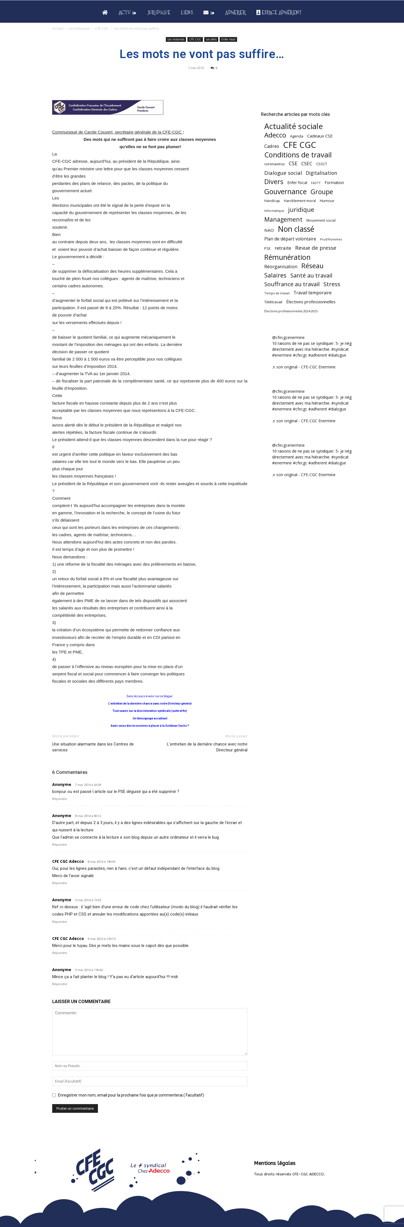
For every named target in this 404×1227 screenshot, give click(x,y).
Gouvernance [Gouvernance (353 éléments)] (285, 191)
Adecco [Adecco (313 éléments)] (275, 135)
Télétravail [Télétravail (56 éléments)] (273, 301)
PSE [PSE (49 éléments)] (267, 248)
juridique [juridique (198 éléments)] (301, 209)
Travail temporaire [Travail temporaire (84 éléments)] (312, 293)
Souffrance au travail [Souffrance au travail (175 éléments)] (292, 284)
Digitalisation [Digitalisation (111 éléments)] (321, 173)
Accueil (57, 28)
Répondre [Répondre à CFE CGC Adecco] (59, 883)
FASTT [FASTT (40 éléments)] (316, 183)
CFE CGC (102, 28)
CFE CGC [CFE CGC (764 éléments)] (299, 145)
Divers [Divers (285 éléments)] (273, 182)
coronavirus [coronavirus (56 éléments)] (274, 163)
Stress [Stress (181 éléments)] (331, 284)
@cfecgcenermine (288, 337)
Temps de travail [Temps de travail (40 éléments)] (277, 293)
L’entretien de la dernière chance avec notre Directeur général (207, 747)
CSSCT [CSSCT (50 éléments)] (321, 163)
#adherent (317, 355)
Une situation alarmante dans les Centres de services (93, 747)
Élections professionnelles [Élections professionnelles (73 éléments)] (311, 301)
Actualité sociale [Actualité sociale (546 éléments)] (293, 126)
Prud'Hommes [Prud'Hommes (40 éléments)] (331, 239)
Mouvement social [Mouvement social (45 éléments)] (321, 220)
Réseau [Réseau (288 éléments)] (312, 266)
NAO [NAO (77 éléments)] (269, 230)
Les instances (79, 28)
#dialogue (337, 355)
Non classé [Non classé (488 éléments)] (296, 229)
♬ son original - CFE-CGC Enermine (304, 367)
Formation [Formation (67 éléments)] (334, 182)
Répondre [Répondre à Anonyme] (59, 799)
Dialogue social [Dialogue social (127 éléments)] (283, 173)
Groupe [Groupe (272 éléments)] (322, 192)
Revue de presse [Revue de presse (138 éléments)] (315, 248)
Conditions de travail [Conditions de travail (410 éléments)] (298, 155)
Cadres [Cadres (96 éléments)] (271, 146)
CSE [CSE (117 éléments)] (293, 163)
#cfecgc (300, 355)
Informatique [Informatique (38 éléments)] (274, 210)
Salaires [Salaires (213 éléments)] (275, 275)
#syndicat (340, 349)
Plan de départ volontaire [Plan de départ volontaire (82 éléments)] (290, 239)
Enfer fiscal (228, 39)
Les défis (211, 39)
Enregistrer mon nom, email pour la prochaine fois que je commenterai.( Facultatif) (131, 1095)
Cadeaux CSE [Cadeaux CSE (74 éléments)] (320, 136)
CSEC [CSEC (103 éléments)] (306, 163)
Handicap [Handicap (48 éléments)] (272, 200)
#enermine (282, 355)
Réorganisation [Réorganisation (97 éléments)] (280, 266)
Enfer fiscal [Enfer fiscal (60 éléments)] (297, 182)
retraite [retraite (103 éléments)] (283, 248)
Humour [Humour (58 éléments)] (327, 200)
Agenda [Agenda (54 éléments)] (296, 136)
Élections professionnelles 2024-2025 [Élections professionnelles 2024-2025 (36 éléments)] (291, 311)
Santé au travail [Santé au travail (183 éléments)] (311, 275)
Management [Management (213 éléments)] (283, 219)
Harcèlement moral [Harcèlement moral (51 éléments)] (300, 200)
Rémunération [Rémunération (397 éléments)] (287, 257)
